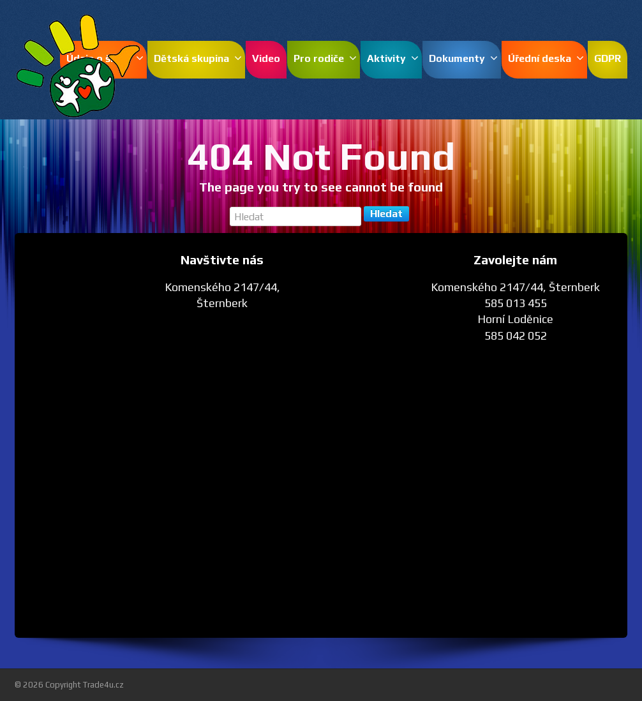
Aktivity (393, 58)
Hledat (386, 213)
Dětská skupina (198, 58)
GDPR (607, 58)
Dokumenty (463, 58)
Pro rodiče (325, 58)
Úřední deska (546, 58)
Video (266, 58)
